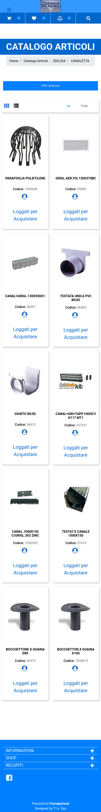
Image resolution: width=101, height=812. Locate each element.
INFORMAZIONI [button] (20, 750)
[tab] (9, 106)
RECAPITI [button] (14, 765)
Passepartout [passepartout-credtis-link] (59, 803)
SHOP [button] (11, 757)
